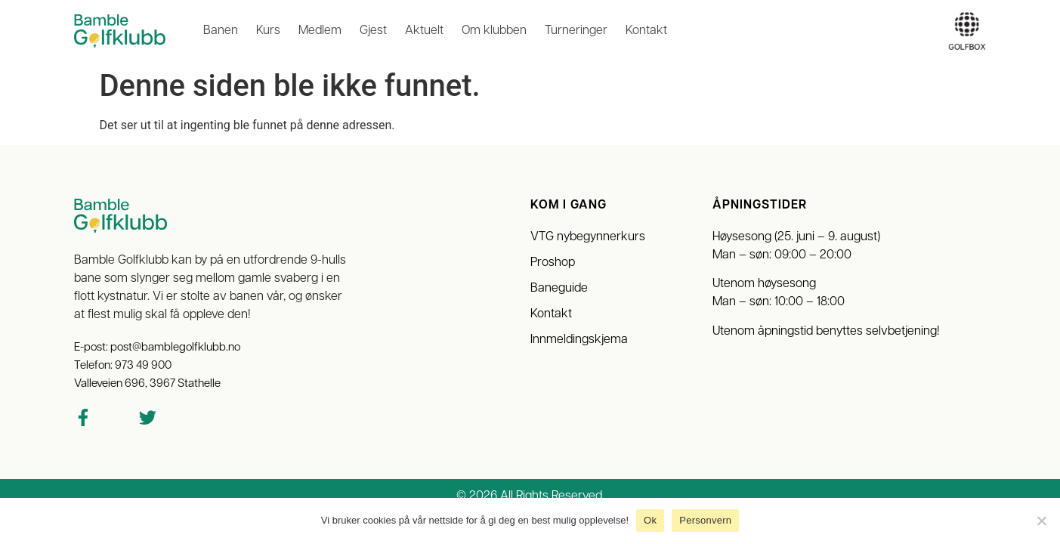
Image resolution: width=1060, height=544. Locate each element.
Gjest (373, 31)
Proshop (552, 263)
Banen (220, 31)
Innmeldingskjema (579, 340)
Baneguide (559, 289)
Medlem (319, 31)
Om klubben (494, 31)
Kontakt (646, 31)
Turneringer (576, 31)
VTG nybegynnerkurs (587, 237)
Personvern (705, 520)
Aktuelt (424, 31)
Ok (650, 520)
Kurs (268, 31)
